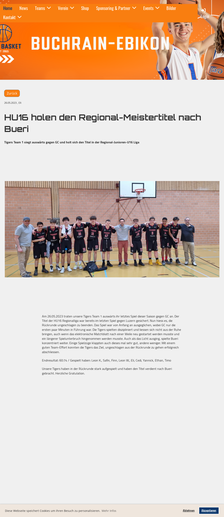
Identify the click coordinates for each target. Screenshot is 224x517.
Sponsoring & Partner (116, 8)
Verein (66, 8)
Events (151, 8)
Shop (85, 8)
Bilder (171, 8)
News (23, 8)
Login (205, 13)
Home (7, 8)
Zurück (12, 93)
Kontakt (12, 17)
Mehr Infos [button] (109, 511)
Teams (43, 8)
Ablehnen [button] (189, 510)
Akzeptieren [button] (208, 510)
